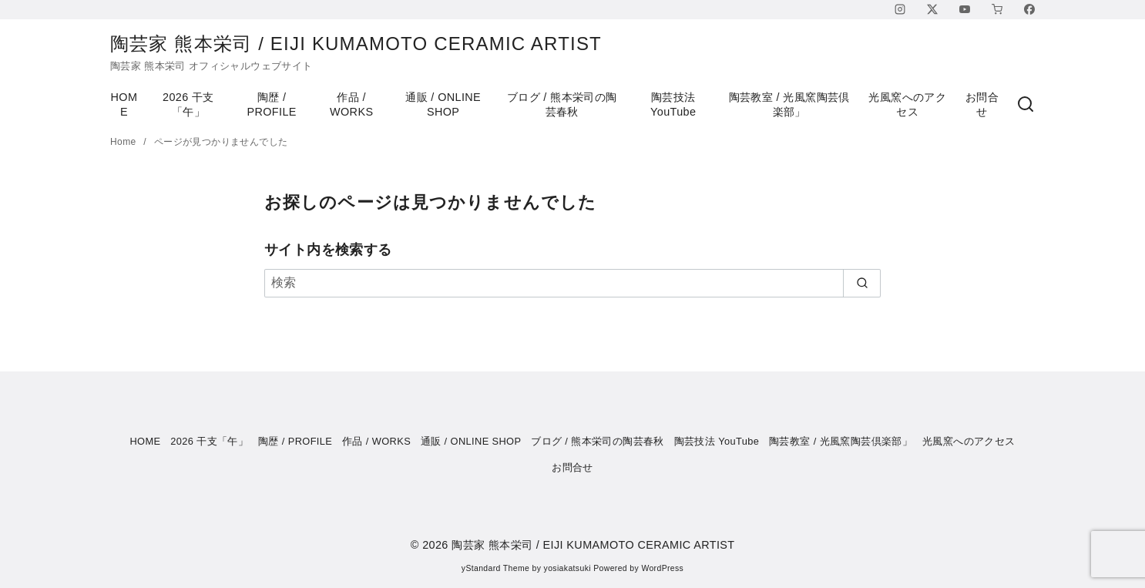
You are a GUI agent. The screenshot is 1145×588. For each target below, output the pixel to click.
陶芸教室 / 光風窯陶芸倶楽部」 (789, 104)
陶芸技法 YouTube (673, 104)
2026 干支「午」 (188, 104)
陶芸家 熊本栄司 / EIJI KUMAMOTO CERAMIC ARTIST (368, 43)
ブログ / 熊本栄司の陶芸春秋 (562, 104)
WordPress (662, 568)
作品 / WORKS (351, 104)
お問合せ (982, 104)
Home (124, 141)
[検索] (1025, 104)
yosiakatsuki (567, 568)
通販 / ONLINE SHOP (443, 104)
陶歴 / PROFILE (271, 104)
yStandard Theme (495, 568)
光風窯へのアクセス (907, 104)
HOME (124, 104)
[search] (862, 283)
